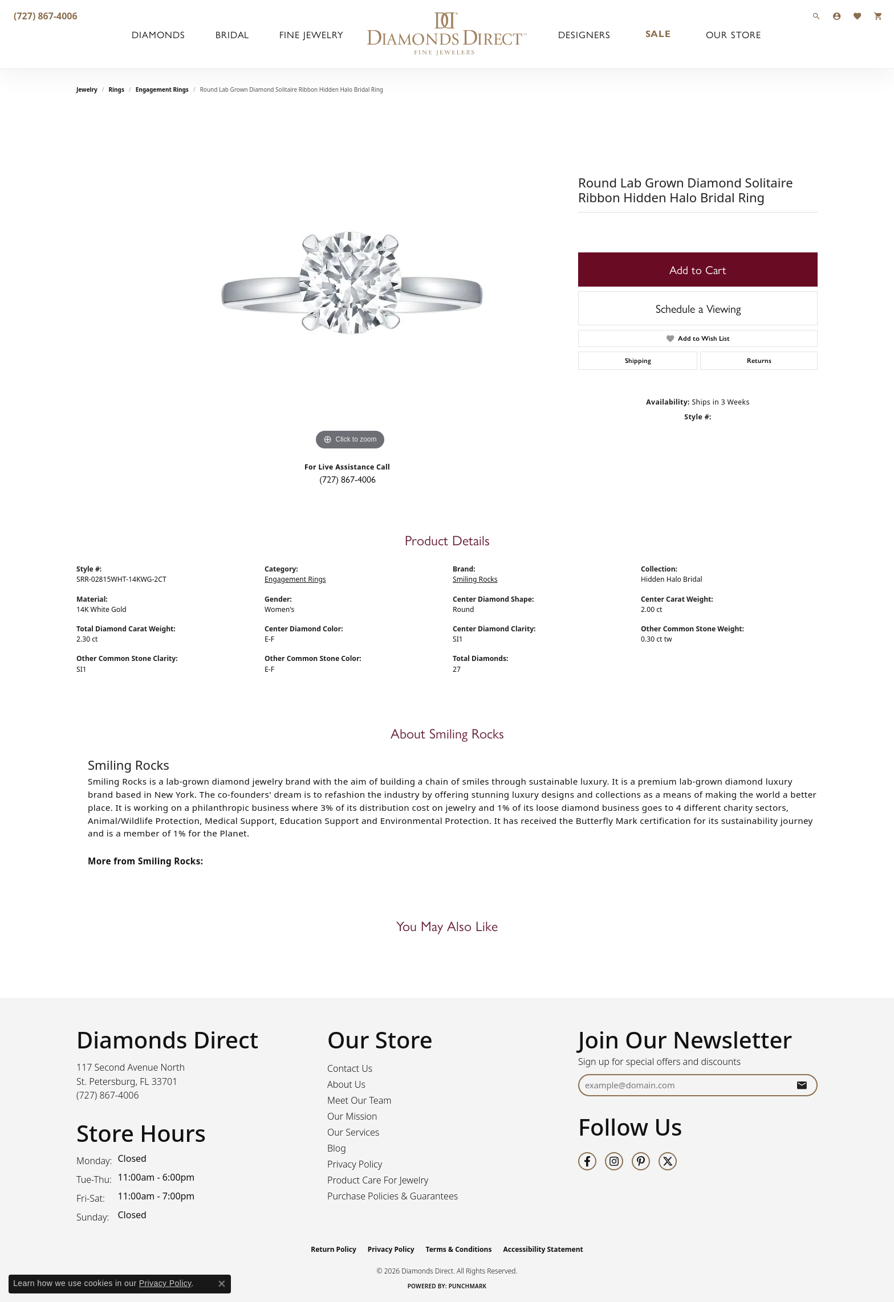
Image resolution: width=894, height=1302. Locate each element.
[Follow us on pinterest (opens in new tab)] (641, 1161)
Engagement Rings (162, 89)
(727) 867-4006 (347, 478)
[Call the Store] (107, 1095)
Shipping (638, 361)
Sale (656, 34)
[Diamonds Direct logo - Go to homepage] (447, 34)
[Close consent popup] (221, 1283)
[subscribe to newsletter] (801, 1085)
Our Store (729, 34)
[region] (350, 282)
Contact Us (349, 1068)
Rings (116, 89)
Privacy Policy (354, 1164)
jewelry (86, 89)
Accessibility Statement (543, 1249)
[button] (816, 16)
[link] (44, 16)
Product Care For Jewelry (377, 1180)
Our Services (353, 1132)
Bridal (232, 34)
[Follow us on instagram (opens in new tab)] (614, 1161)
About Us (346, 1084)
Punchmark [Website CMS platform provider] (468, 1286)
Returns (759, 361)
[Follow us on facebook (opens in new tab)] (587, 1161)
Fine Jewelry (307, 34)
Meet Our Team (359, 1100)
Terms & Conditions (459, 1249)
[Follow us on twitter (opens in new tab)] (668, 1161)
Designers (586, 34)
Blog (336, 1148)
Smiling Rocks (475, 579)
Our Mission (352, 1116)
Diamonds (161, 34)
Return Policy (333, 1249)
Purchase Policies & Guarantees (392, 1196)
